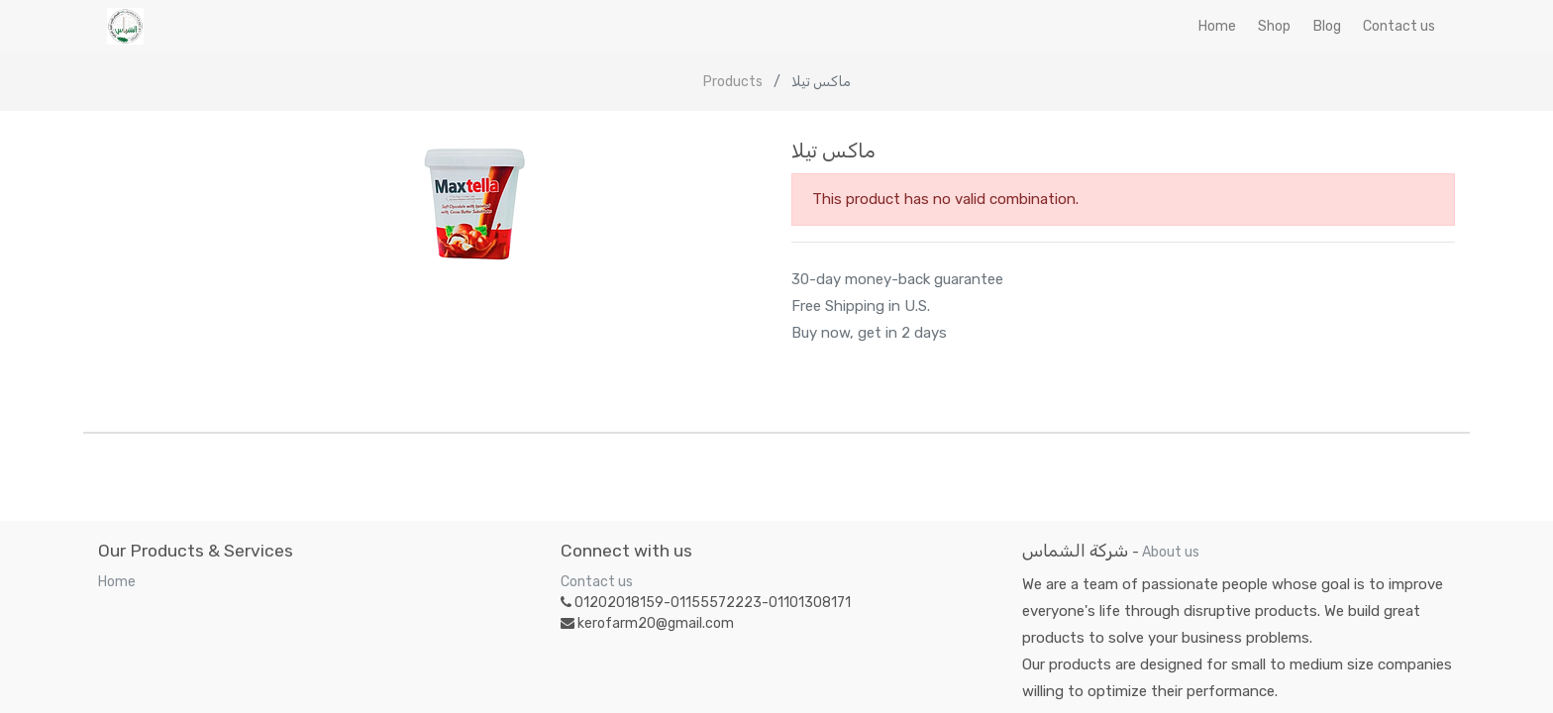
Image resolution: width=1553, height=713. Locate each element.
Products (733, 81)
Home (117, 581)
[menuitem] (1217, 26)
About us (1170, 552)
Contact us (597, 581)
